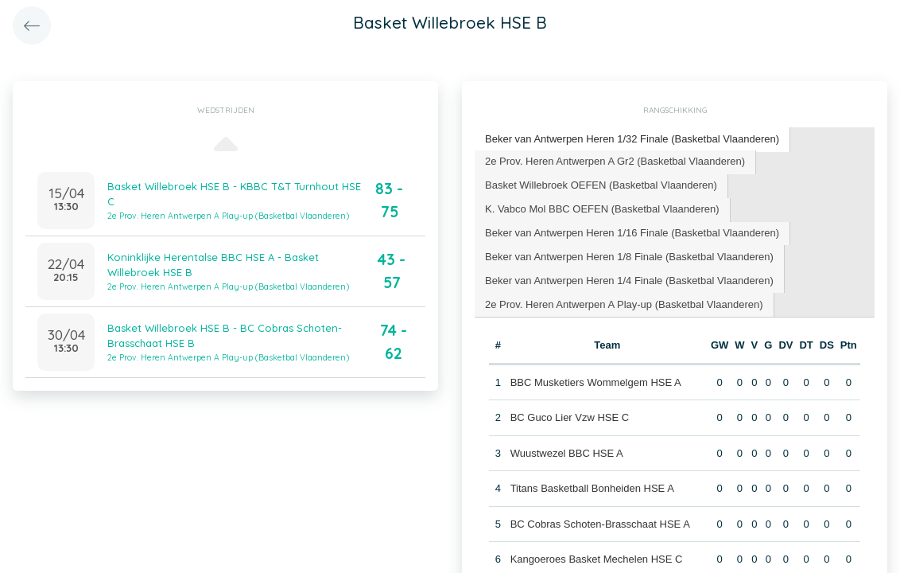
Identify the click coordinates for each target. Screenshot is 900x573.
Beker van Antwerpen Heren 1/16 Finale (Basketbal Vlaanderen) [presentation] (632, 233)
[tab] (632, 139)
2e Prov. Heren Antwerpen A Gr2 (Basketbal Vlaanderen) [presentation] (615, 161)
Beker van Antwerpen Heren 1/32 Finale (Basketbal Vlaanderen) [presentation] (632, 139)
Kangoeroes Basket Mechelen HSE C (596, 559)
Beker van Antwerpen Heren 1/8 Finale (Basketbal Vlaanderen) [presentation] (629, 257)
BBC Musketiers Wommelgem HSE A (595, 382)
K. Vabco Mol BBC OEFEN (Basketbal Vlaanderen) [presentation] (602, 209)
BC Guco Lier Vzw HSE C (570, 417)
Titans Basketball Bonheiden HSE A (592, 488)
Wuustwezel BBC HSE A (566, 453)
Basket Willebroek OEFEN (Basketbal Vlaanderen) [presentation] (601, 185)
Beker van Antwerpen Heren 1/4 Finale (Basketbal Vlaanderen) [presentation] (629, 280)
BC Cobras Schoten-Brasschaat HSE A (600, 524)
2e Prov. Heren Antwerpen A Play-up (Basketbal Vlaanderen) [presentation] (624, 304)
